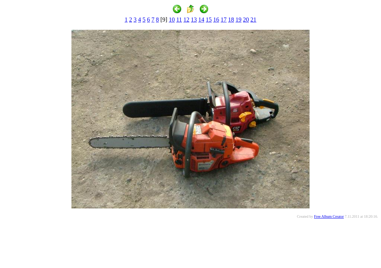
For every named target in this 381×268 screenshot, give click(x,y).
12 (186, 19)
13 (194, 19)
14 (201, 19)
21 (253, 19)
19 (238, 19)
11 (179, 19)
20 (246, 19)
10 (172, 19)
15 (209, 19)
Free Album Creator (329, 216)
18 (231, 19)
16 (216, 19)
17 (224, 19)
